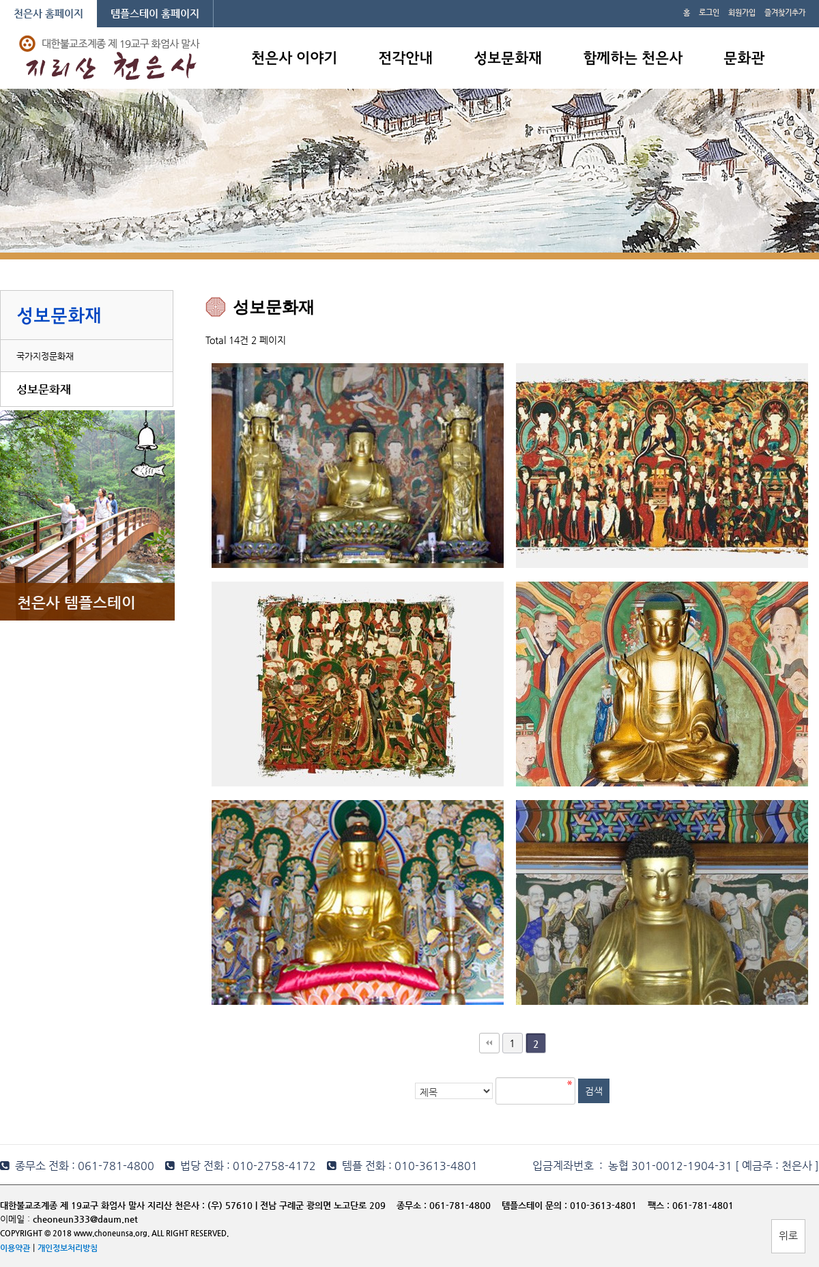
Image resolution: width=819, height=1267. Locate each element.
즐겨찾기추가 (784, 12)
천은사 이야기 (294, 59)
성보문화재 (508, 59)
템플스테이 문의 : (536, 1205)
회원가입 (742, 12)
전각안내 (405, 59)
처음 (489, 1043)
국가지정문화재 (45, 356)
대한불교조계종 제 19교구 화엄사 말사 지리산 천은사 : (102, 1205)
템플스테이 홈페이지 (155, 13)
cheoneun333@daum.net (85, 1219)
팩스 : (660, 1205)
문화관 (743, 59)
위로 (788, 1235)
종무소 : (413, 1205)
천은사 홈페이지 (48, 13)
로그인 (709, 12)
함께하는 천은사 (632, 59)
